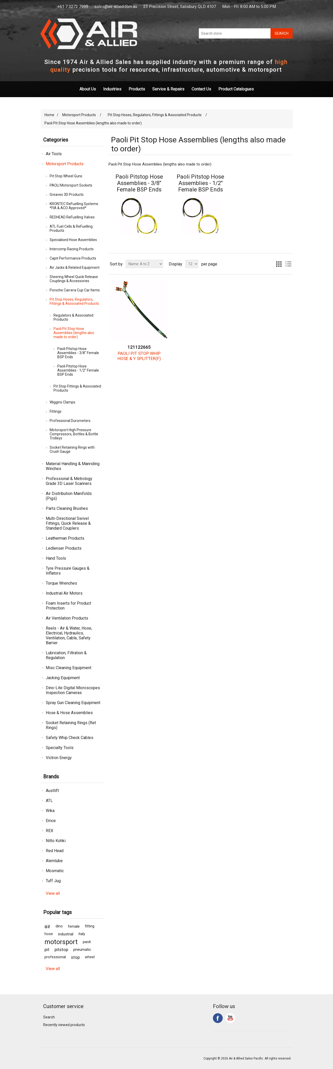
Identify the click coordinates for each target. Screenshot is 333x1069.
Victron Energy (59, 757)
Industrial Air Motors (64, 593)
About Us (87, 89)
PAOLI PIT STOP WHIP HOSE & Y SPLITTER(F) (139, 356)
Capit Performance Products (73, 258)
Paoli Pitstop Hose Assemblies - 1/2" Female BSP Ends (78, 370)
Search (49, 1017)
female (74, 926)
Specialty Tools (60, 747)
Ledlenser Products (64, 548)
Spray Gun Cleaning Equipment (73, 702)
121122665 (139, 347)
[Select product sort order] (144, 264)
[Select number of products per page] (191, 264)
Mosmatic (55, 870)
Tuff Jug (53, 880)
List (288, 264)
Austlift (52, 790)
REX (49, 830)
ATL (49, 800)
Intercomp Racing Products (72, 249)
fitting (89, 926)
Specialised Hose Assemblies (73, 240)
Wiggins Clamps (62, 402)
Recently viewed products (64, 1025)
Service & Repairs (168, 89)
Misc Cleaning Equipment (68, 667)
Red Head (55, 850)
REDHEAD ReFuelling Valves (72, 217)
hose (48, 934)
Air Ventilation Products (67, 618)
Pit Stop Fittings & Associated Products (77, 388)
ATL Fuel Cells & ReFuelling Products (71, 228)
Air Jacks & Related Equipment (75, 267)
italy (81, 934)
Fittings (55, 411)
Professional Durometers (70, 421)
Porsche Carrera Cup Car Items (75, 290)
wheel (90, 957)
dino (59, 926)
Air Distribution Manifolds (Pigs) (69, 496)
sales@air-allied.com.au (115, 6)
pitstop (61, 949)
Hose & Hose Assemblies (69, 712)
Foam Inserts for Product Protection (68, 606)
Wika (50, 810)
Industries (112, 89)
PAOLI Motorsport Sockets (71, 185)
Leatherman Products (65, 538)
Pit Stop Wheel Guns (66, 176)
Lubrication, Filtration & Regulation (66, 655)
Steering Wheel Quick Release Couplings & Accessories (74, 279)
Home (49, 115)
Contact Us (201, 89)
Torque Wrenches (61, 583)
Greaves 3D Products (67, 194)
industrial (65, 934)
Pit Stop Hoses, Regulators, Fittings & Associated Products (74, 301)
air (47, 926)
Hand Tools (56, 558)
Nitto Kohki (56, 840)
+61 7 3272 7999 (72, 6)
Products (137, 89)
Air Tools (54, 153)
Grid (279, 264)
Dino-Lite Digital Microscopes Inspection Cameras (73, 690)
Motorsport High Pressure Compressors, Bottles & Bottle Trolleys (74, 434)
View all (53, 893)
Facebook (218, 1018)
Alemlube (54, 860)
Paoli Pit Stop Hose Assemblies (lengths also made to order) (73, 333)
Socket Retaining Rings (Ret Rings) (71, 725)
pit (46, 949)
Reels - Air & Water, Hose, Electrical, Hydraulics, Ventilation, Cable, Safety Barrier (69, 635)
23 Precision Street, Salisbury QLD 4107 (179, 6)
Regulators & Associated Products (73, 317)
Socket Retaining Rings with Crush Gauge (72, 449)
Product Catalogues (236, 89)
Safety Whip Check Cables (69, 737)
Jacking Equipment (63, 677)
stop (75, 957)
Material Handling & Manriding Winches (73, 466)
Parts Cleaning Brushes (67, 508)
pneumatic (82, 949)
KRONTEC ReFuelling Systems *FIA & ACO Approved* (74, 206)
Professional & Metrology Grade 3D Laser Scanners (69, 481)
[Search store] (235, 33)
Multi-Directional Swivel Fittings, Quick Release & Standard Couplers (68, 523)
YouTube (230, 1018)
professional (55, 957)
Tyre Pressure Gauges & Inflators (67, 571)
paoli (87, 941)
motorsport (61, 942)
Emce (51, 820)
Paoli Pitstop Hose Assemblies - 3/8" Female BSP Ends (78, 353)
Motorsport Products (65, 163)
